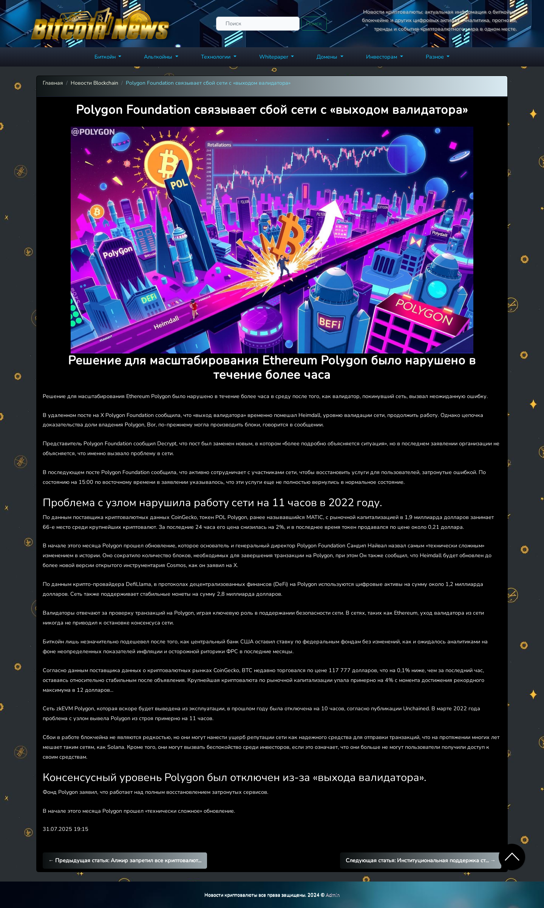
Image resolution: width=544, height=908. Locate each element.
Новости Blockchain (94, 83)
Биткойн (105, 56)
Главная (53, 83)
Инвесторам (382, 56)
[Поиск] (258, 24)
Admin (333, 894)
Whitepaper (274, 56)
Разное (435, 56)
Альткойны (159, 56)
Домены (328, 56)
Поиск (314, 23)
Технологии (216, 56)
